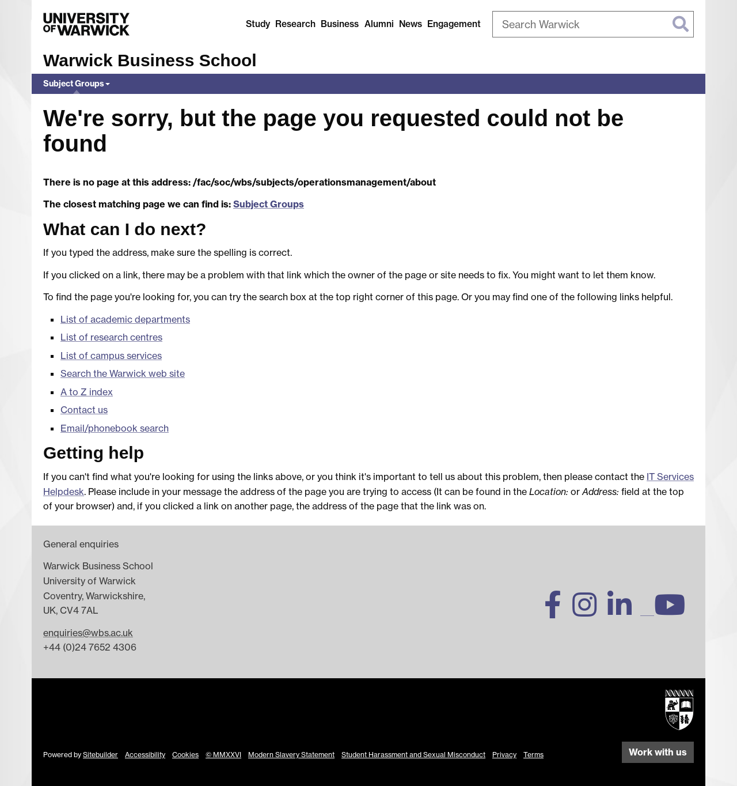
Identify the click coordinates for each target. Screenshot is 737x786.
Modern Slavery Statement (291, 754)
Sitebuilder (100, 754)
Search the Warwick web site (122, 373)
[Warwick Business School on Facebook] (557, 611)
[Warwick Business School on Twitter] (524, 611)
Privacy (504, 754)
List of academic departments (125, 319)
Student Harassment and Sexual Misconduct (413, 754)
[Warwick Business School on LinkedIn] (623, 611)
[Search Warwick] (593, 24)
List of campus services (111, 355)
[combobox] (593, 24)
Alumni (379, 23)
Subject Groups (73, 83)
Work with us (658, 752)
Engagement (454, 23)
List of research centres (111, 337)
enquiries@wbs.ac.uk (88, 632)
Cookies (185, 754)
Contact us (84, 409)
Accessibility (145, 754)
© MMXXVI (223, 754)
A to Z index (86, 392)
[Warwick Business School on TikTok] (647, 611)
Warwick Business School (150, 60)
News (410, 23)
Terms (533, 754)
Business (340, 23)
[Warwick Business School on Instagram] (588, 611)
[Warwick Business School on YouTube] (674, 611)
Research (295, 23)
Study (258, 23)
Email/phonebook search (114, 428)
